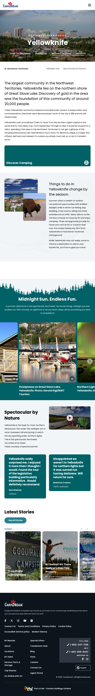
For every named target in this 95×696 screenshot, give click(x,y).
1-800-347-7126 (77, 644)
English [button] (83, 668)
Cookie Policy (64, 626)
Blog (32, 651)
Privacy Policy (49, 626)
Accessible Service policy (17, 631)
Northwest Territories (61, 53)
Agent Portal (36, 673)
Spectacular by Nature (74, 68)
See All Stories (15, 520)
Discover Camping (47, 163)
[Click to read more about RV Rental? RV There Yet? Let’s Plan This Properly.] (60, 555)
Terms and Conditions (29, 626)
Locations (9, 651)
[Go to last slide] (4, 361)
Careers (34, 662)
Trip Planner (25, 53)
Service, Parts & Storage (12, 663)
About (7, 646)
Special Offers (37, 640)
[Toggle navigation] (89, 5)
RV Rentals (9, 640)
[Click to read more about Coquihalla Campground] (23, 555)
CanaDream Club (39, 646)
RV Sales (8, 657)
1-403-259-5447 (77, 651)
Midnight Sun (53, 68)
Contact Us (10, 626)
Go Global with (13, 676)
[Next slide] (90, 361)
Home (12, 53)
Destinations (41, 53)
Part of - (52, 688)
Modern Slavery (39, 631)
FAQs (32, 657)
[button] (14, 378)
